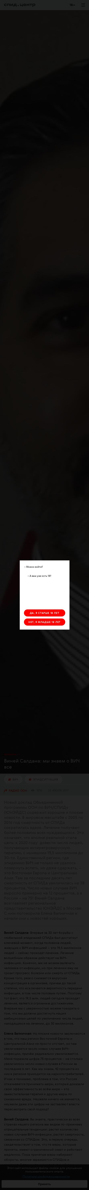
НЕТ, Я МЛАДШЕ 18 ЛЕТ (44, 622)
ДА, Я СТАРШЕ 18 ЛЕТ (44, 613)
